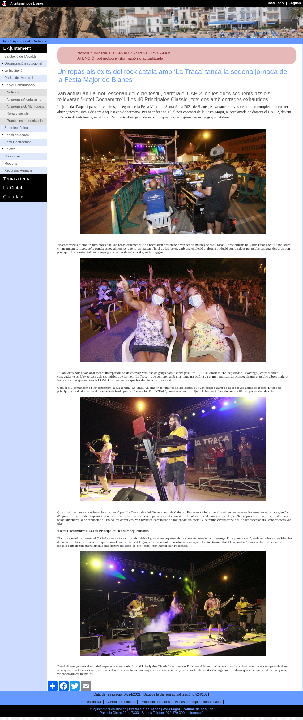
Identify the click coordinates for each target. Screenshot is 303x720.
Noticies (40, 41)
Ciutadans (13, 196)
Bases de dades (16, 135)
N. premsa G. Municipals (25, 106)
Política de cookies (198, 709)
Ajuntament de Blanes (27, 3)
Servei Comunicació (19, 85)
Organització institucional (23, 63)
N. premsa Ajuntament (24, 99)
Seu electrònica (16, 128)
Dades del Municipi (18, 77)
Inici (6, 41)
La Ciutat (12, 187)
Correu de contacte (120, 702)
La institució (13, 70)
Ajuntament (21, 41)
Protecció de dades (155, 702)
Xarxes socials (18, 113)
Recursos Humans (18, 170)
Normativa (12, 156)
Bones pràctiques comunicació (198, 702)
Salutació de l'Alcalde (20, 56)
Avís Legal (171, 709)
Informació (195, 712)
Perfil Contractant (17, 142)
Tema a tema (17, 178)
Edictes (9, 149)
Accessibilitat (91, 702)
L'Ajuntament (17, 48)
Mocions (10, 163)
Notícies (13, 92)
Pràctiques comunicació (25, 120)
